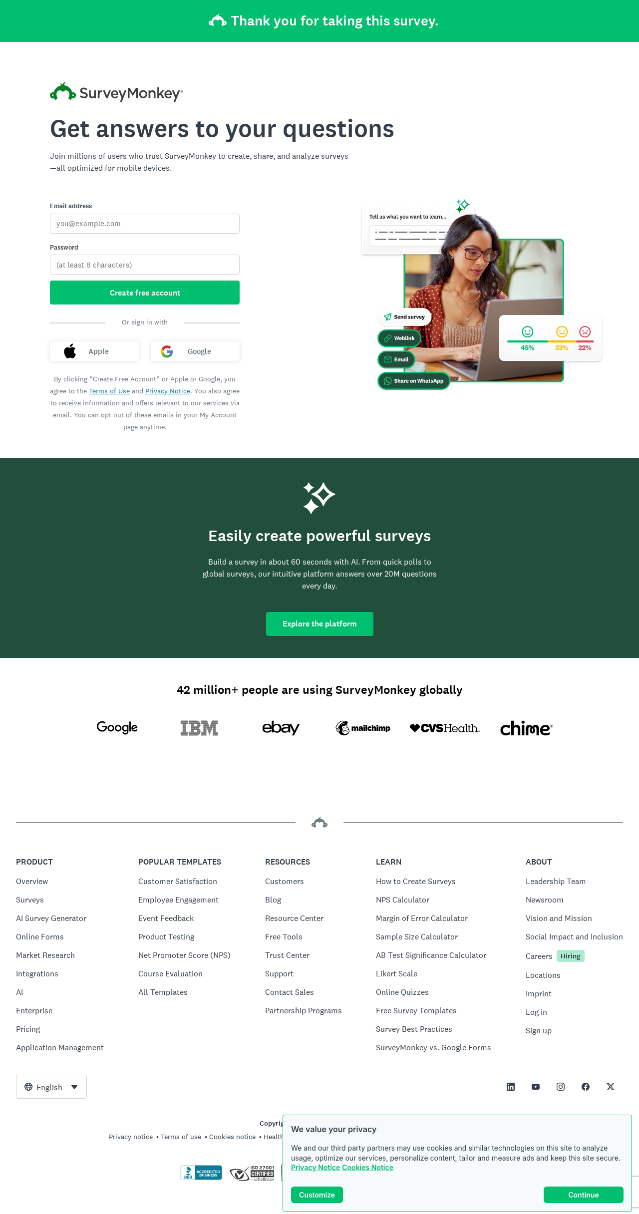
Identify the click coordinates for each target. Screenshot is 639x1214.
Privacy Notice (315, 1167)
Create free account (145, 293)
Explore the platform (320, 623)
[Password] (145, 265)
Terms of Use (109, 390)
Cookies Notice (367, 1167)
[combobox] (51, 1087)
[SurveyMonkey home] (116, 93)
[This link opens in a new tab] (510, 1087)
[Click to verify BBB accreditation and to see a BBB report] (201, 1178)
